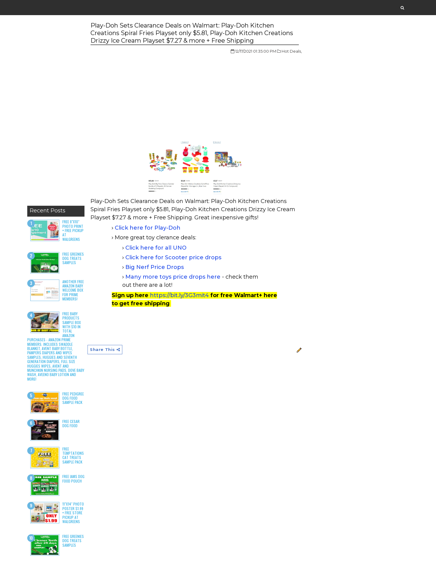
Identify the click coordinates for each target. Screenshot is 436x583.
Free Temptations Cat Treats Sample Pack (73, 455)
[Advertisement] (55, 112)
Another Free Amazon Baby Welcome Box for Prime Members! (73, 290)
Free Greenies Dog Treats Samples (73, 258)
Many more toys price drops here (172, 276)
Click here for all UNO (156, 247)
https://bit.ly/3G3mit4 (179, 295)
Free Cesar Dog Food (71, 423)
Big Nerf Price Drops (154, 267)
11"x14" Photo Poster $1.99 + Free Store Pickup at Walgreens (73, 512)
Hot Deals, (292, 51)
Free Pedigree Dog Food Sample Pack (73, 398)
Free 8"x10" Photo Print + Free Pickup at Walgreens (73, 230)
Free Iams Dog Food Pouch (73, 478)
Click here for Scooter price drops (173, 257)
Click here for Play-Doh (147, 227)
